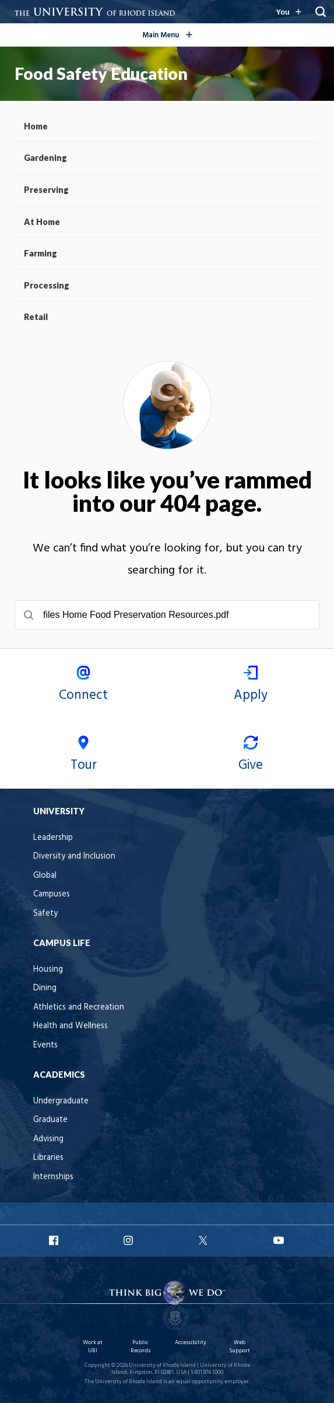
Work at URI (93, 1346)
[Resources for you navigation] (288, 11)
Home (36, 126)
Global (45, 875)
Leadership (53, 838)
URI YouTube (279, 1240)
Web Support (239, 1346)
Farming (40, 253)
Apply (251, 686)
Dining (45, 988)
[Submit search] (28, 615)
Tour (83, 756)
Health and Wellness (70, 1026)
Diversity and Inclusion (74, 856)
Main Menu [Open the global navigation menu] (185, 33)
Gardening (45, 158)
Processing (46, 285)
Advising (48, 1139)
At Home (42, 222)
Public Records (140, 1346)
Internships (53, 1177)
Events (45, 1045)
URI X (204, 1240)
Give (251, 756)
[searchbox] (167, 615)
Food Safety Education (101, 73)
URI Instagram (129, 1240)
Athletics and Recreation (78, 1007)
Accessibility (190, 1342)
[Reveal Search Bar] (320, 11)
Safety (45, 913)
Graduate (50, 1120)
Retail (36, 317)
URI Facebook (55, 1240)
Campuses (51, 894)
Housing (48, 969)
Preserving (46, 190)
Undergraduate (61, 1101)
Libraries (48, 1158)
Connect (83, 686)
